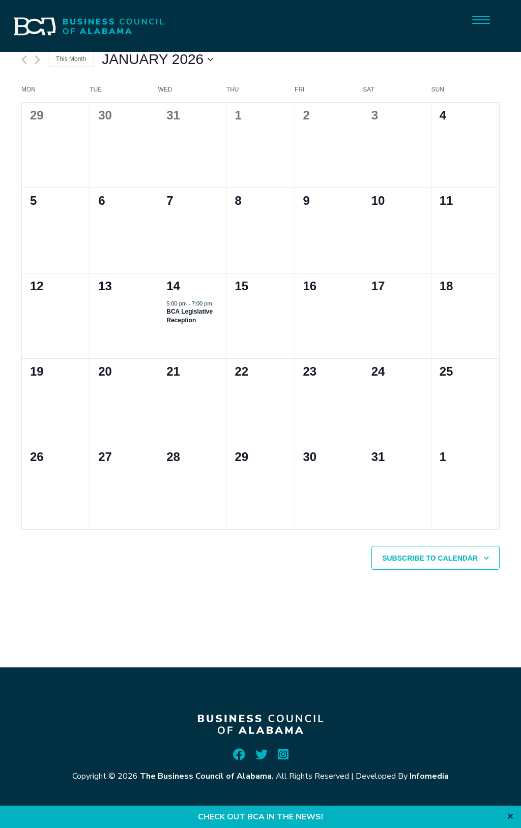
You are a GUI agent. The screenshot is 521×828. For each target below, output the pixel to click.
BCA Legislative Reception (189, 316)
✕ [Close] (510, 817)
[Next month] (37, 60)
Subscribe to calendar (430, 558)
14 (173, 286)
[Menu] (481, 19)
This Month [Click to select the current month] (71, 59)
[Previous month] (24, 60)
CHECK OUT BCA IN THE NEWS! (260, 816)
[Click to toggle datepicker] (157, 59)
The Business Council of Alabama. (207, 776)
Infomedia (429, 776)
